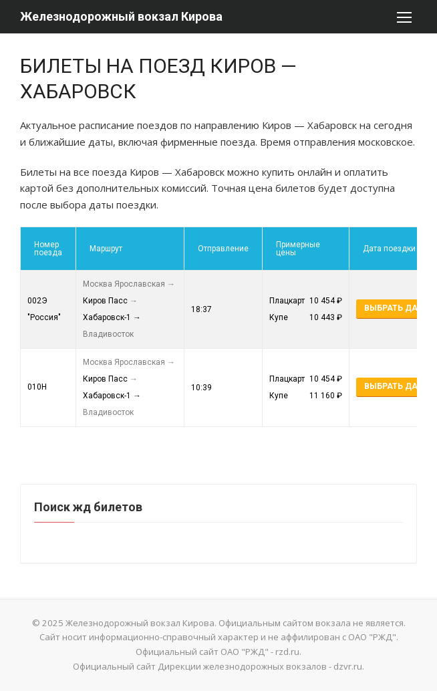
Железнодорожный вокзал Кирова (121, 16)
